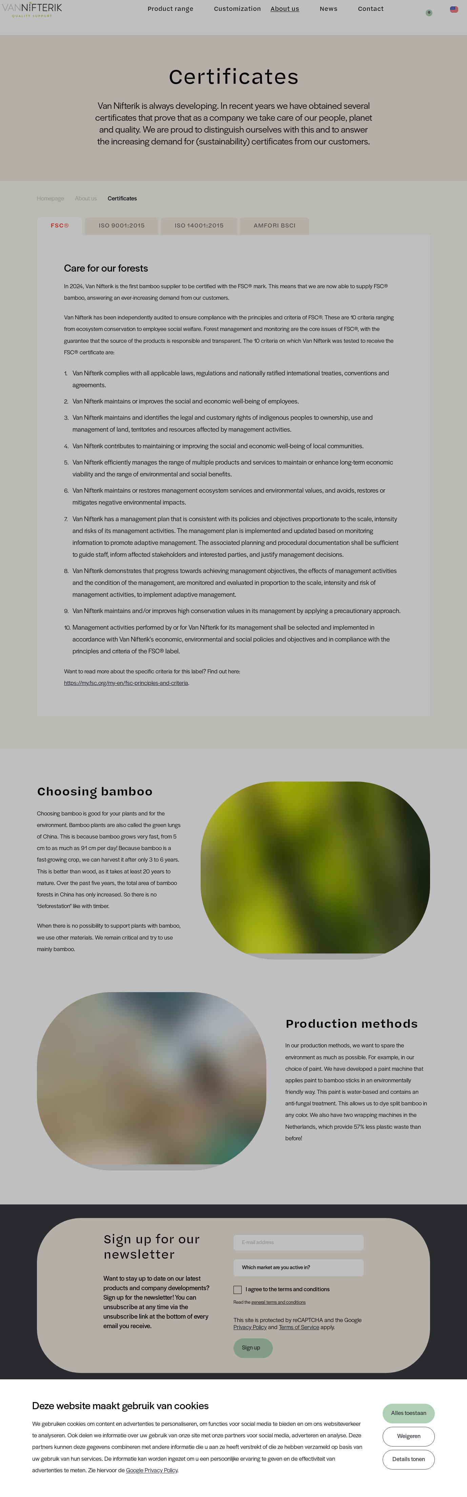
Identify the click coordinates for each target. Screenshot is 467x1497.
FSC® (59, 226)
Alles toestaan (408, 1413)
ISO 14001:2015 (199, 226)
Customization (228, 17)
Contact (362, 17)
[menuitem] (50, 199)
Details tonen (408, 1459)
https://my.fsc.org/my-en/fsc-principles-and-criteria (126, 683)
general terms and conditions (278, 1302)
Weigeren (409, 1436)
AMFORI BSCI (274, 226)
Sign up (251, 1348)
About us (276, 17)
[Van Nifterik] (40, 17)
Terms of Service (299, 1327)
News (320, 17)
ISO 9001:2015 (122, 226)
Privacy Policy (250, 1327)
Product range (162, 17)
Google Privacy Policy (151, 1471)
